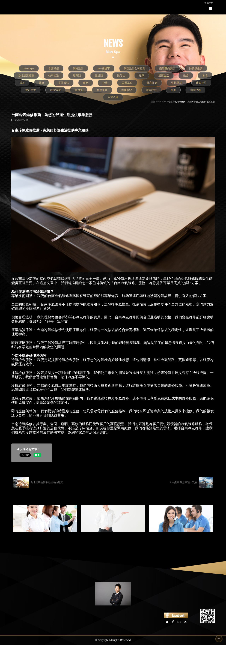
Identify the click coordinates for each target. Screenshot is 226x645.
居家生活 (163, 75)
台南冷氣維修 (58, 296)
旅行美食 (30, 89)
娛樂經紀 (126, 89)
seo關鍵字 (104, 68)
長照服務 (63, 82)
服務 (85, 82)
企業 (105, 82)
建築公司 (201, 82)
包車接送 (53, 75)
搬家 (141, 75)
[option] (45, 518)
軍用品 (79, 89)
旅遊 (185, 75)
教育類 (77, 75)
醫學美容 (102, 89)
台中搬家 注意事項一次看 (191, 482)
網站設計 (78, 68)
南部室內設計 (167, 68)
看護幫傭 (53, 68)
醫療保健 (152, 82)
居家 (173, 89)
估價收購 (195, 89)
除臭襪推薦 (196, 68)
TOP (219, 639)
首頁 (153, 101)
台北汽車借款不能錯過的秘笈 (38, 482)
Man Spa (28, 68)
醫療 (41, 82)
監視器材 (176, 82)
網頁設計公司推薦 (134, 68)
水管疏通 (113, 97)
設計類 (99, 75)
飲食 (205, 75)
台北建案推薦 (26, 75)
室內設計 (151, 89)
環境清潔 (55, 89)
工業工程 (127, 82)
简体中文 (208, 3)
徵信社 (121, 75)
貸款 (22, 82)
